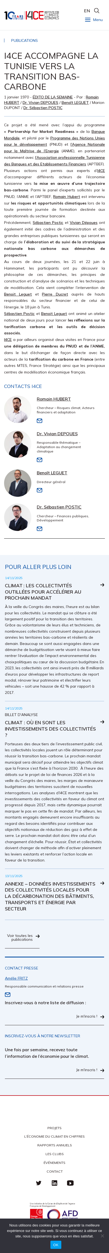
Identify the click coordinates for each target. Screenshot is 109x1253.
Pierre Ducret (55, 294)
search (96, 10)
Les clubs (55, 1154)
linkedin (54, 1183)
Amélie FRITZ (16, 978)
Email (39, 421)
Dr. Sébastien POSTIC (42, 107)
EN (87, 10)
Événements (54, 1163)
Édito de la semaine (53, 97)
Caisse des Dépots (36, 1215)
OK (55, 1245)
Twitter (38, 1183)
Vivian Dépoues (84, 222)
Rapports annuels (54, 1145)
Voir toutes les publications (20, 938)
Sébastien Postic (48, 222)
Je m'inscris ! (86, 1016)
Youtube (70, 1183)
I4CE (32, 15)
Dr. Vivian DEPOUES (40, 102)
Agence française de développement (62, 1215)
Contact (55, 1171)
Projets (54, 1128)
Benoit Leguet (18, 294)
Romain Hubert (66, 196)
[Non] (102, 1236)
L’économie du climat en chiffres (54, 1136)
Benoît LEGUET (75, 102)
